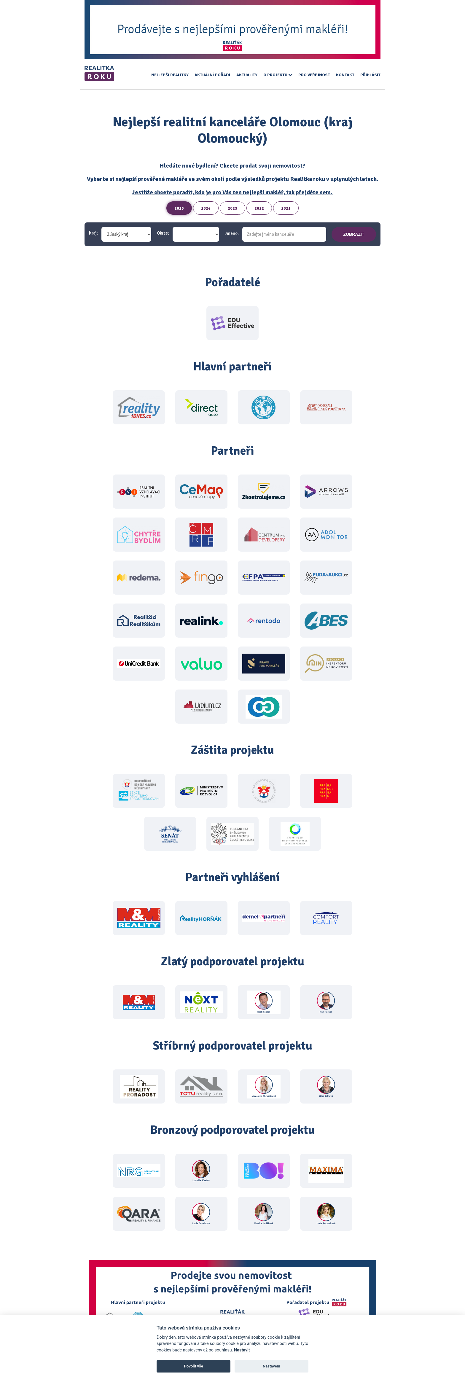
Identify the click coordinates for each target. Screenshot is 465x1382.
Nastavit (242, 1350)
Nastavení (271, 1366)
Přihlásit (370, 74)
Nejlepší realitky (170, 74)
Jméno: (232, 233)
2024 (206, 208)
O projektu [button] (277, 74)
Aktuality (246, 74)
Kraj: (93, 233)
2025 (179, 208)
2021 (286, 208)
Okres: (163, 233)
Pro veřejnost (314, 74)
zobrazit (353, 234)
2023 (232, 208)
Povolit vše (193, 1366)
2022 (259, 208)
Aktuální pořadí (212, 74)
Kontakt (345, 74)
